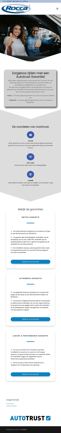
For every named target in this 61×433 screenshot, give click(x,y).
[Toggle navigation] (57, 8)
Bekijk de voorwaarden (30, 262)
